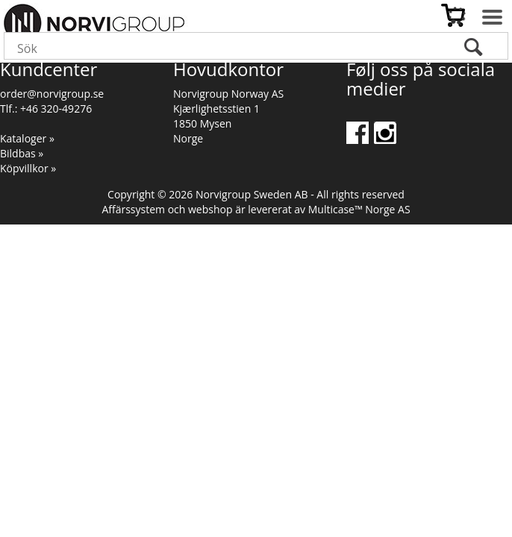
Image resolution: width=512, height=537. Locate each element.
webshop (210, 209)
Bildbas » (21, 153)
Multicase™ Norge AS (359, 209)
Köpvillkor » (28, 168)
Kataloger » (27, 138)
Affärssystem (133, 209)
